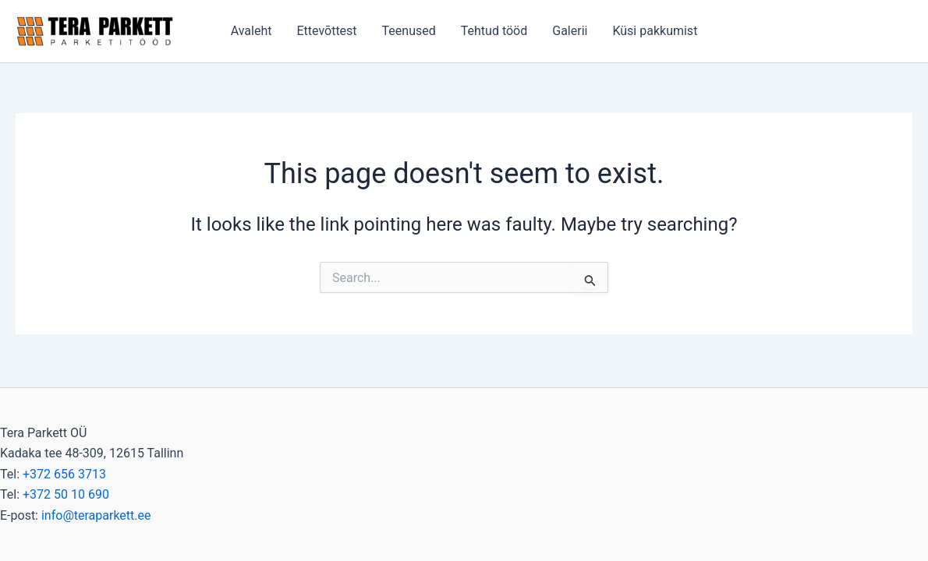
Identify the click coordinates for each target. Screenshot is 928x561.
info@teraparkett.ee (96, 515)
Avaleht (251, 30)
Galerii (569, 30)
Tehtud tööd (494, 30)
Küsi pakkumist (654, 30)
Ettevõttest (326, 30)
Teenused (409, 30)
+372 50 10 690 (66, 494)
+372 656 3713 (64, 474)
